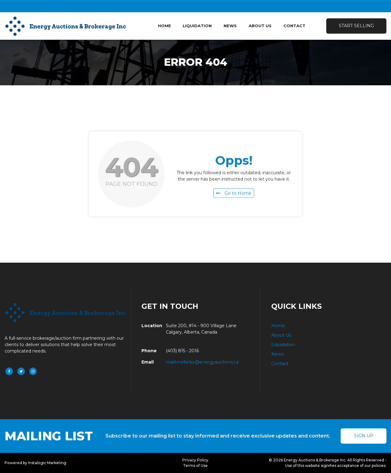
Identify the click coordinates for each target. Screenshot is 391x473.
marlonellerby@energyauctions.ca (202, 362)
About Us (260, 25)
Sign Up (363, 435)
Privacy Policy (195, 460)
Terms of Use (195, 465)
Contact (294, 25)
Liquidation (197, 25)
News (230, 25)
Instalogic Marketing (47, 462)
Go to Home (233, 194)
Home (164, 25)
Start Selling (356, 25)
